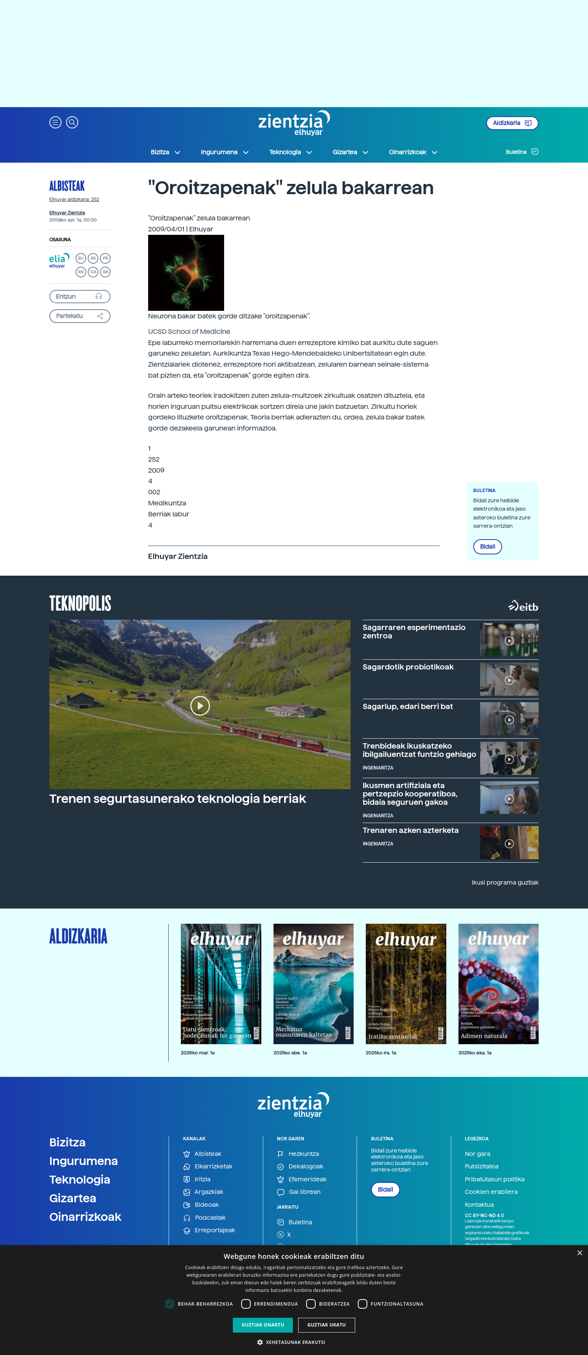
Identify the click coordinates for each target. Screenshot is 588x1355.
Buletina (522, 151)
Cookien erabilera (491, 1191)
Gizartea (72, 1198)
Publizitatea (481, 1166)
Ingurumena (83, 1161)
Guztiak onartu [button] (263, 1325)
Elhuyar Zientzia (67, 212)
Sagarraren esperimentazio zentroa (414, 631)
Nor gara (477, 1153)
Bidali (487, 546)
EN (81, 271)
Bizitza (67, 1142)
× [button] (579, 1253)
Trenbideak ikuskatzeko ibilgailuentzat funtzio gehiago (419, 750)
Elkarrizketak (207, 1167)
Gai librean (299, 1192)
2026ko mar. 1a (198, 1053)
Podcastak (204, 1218)
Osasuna (60, 239)
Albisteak (67, 185)
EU (81, 258)
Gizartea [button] (351, 152)
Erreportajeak (209, 1231)
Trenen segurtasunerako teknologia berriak (177, 798)
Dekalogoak (300, 1167)
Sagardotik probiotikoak (408, 666)
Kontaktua (479, 1204)
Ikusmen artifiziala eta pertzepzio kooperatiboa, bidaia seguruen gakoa (410, 794)
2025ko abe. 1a (290, 1053)
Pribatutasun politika (495, 1179)
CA (93, 271)
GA (105, 271)
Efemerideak (302, 1180)
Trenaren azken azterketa (411, 830)
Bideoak (201, 1205)
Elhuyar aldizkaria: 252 (74, 199)
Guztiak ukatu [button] (326, 1325)
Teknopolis (80, 602)
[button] (55, 122)
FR (105, 258)
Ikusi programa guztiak (505, 882)
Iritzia (196, 1180)
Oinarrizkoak (85, 1217)
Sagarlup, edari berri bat (408, 706)
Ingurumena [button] (225, 152)
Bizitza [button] (166, 152)
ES (93, 258)
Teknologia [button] (291, 152)
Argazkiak (203, 1192)
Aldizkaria (512, 123)
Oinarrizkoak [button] (413, 152)
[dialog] (294, 1300)
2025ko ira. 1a (381, 1053)
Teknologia (80, 1179)
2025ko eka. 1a (475, 1053)
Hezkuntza (298, 1154)
